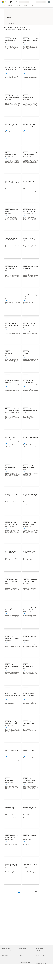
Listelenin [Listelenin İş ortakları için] (37, 953)
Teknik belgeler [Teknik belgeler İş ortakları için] (38, 957)
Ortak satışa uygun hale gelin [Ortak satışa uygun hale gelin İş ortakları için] (41, 963)
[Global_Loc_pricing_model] (5, 23)
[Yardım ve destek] (31, 2)
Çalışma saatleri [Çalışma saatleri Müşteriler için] (21, 950)
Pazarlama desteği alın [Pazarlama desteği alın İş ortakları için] (40, 955)
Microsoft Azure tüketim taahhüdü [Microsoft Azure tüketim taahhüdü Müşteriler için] (25, 959)
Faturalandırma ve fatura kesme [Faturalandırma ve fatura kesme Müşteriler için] (24, 962)
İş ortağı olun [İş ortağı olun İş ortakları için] (38, 950)
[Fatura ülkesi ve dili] (41, 2)
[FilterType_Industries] (5, 17)
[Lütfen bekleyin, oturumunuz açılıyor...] (49, 2)
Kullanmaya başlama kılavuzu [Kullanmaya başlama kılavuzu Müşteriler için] (24, 953)
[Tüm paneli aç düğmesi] (4, 5)
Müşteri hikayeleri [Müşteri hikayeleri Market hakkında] (5, 955)
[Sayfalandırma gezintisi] (28, 892)
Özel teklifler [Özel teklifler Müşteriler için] (21, 957)
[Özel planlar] (34, 2)
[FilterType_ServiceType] (5, 20)
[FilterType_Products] (5, 13)
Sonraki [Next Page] (35, 891)
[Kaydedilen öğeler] (32, 2)
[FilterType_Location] (5, 10)
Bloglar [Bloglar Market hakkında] (3, 953)
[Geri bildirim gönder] (29, 2)
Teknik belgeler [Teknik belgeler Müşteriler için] (21, 955)
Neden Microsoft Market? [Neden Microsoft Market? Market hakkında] (6, 950)
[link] (12, 45)
